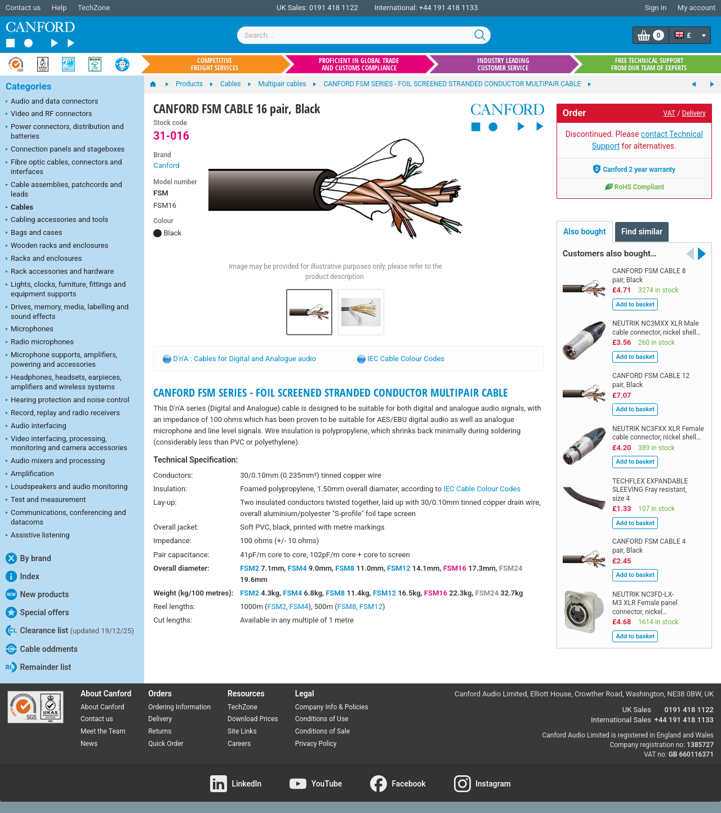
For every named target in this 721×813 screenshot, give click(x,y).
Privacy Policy (316, 744)
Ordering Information (179, 707)
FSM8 (344, 568)
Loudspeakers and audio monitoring (67, 487)
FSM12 (398, 568)
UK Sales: (292, 7)
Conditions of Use (322, 719)
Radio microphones (40, 342)
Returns (159, 731)
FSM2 (249, 568)
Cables (19, 208)
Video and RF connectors (49, 114)
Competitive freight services (214, 64)
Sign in (655, 7)
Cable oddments (42, 649)
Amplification (30, 474)
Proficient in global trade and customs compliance (359, 64)
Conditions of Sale (322, 731)
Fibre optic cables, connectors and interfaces (64, 167)
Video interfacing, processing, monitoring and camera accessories (66, 443)
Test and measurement (46, 500)
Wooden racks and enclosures (57, 246)
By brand (28, 558)
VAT (669, 113)
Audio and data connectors (52, 102)
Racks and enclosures (44, 259)
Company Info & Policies (331, 707)
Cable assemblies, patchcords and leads (64, 189)
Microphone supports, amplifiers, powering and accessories (61, 359)
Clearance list (70, 630)
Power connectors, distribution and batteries (65, 131)
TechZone (94, 7)
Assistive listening (38, 536)
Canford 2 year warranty (634, 169)
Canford (166, 165)
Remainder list (38, 667)
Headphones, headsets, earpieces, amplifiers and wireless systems (64, 382)
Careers (239, 744)
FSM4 (297, 568)
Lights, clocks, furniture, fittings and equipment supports (66, 289)
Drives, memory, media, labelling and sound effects (67, 312)
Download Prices (253, 719)
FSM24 (510, 568)
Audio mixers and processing (55, 461)
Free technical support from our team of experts (649, 64)
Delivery (694, 113)
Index (22, 576)
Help (59, 7)
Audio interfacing (36, 426)
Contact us (23, 7)
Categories (28, 86)
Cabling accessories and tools (57, 220)
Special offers (37, 612)
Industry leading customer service (503, 64)
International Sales (621, 720)
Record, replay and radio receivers (63, 413)
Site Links (242, 731)
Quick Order (165, 744)
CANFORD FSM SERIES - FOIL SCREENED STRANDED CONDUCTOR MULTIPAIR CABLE (330, 392)
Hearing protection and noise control (68, 401)
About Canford (102, 707)
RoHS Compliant (634, 186)
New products (37, 594)
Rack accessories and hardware (60, 272)
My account (696, 7)
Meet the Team (103, 731)
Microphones (30, 330)
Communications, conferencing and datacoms (66, 517)
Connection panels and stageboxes (65, 150)
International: (396, 7)
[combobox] (364, 35)
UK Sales (636, 709)
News (89, 744)
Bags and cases (34, 233)
